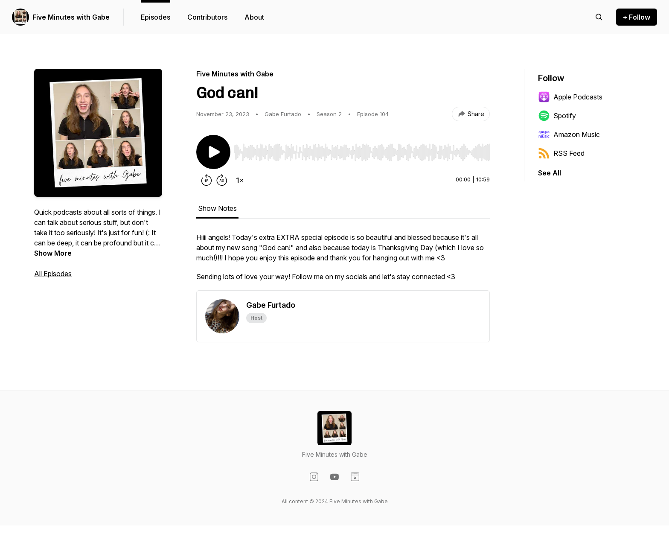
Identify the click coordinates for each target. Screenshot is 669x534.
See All (549, 173)
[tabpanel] (343, 261)
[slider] (362, 152)
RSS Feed (561, 153)
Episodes (155, 17)
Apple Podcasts (570, 97)
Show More (53, 253)
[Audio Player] (362, 149)
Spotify (557, 116)
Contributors (207, 17)
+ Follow (636, 17)
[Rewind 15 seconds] (206, 180)
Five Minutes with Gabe (71, 17)
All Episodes (53, 273)
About (254, 17)
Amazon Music (569, 134)
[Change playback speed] (239, 180)
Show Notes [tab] (217, 208)
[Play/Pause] (213, 152)
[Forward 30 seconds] (222, 180)
